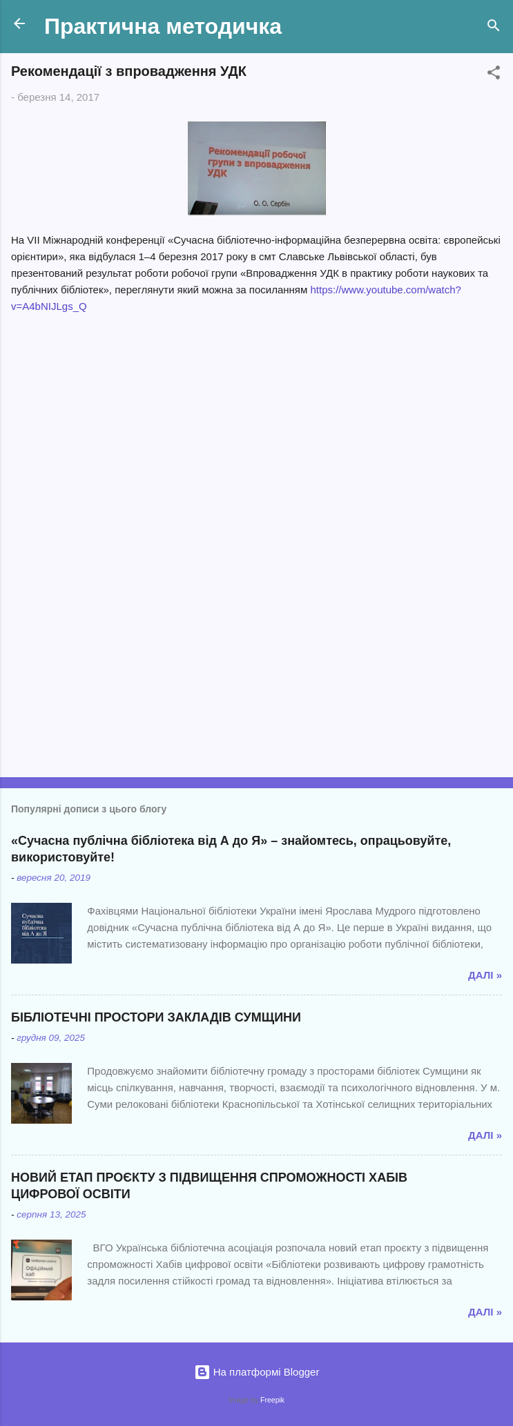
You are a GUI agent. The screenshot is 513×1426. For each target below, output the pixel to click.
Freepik (272, 1400)
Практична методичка (163, 26)
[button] (493, 75)
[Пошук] (493, 28)
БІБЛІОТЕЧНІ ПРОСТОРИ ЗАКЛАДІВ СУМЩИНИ (156, 1017)
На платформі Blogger (257, 1372)
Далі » (485, 975)
